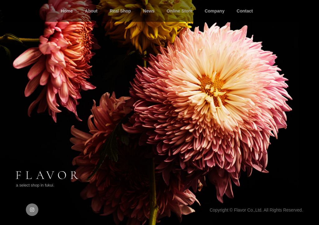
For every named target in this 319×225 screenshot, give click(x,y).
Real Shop (120, 10)
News (149, 10)
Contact (245, 10)
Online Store (180, 10)
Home (67, 10)
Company (215, 10)
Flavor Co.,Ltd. (248, 210)
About (91, 10)
